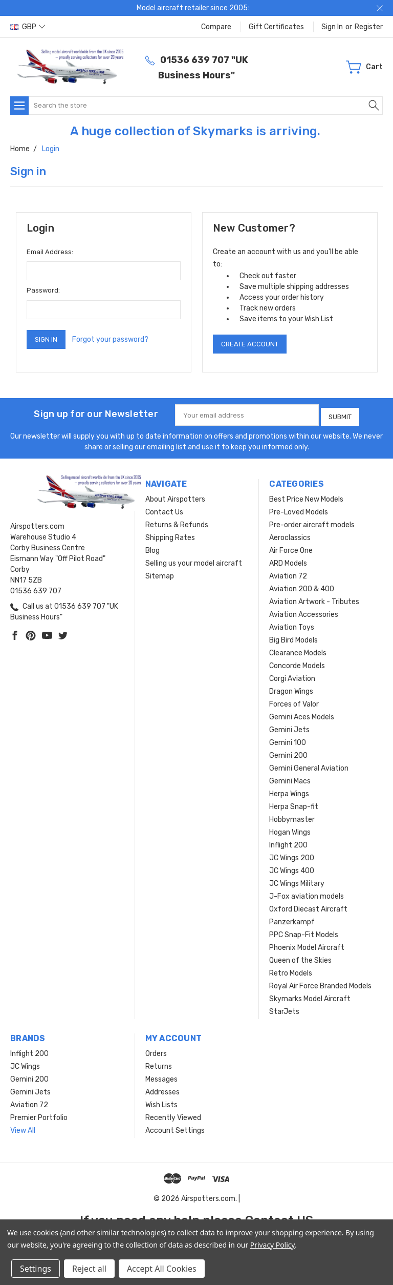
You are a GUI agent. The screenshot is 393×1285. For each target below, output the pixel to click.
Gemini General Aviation (308, 765)
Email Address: (50, 252)
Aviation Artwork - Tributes (314, 599)
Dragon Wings (291, 689)
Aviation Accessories (303, 612)
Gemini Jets (289, 727)
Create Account (249, 344)
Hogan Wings (290, 829)
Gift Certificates (276, 27)
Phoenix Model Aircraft (306, 945)
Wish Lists (161, 1102)
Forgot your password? (110, 339)
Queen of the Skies (300, 958)
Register (369, 27)
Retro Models (290, 970)
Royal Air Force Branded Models (320, 983)
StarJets (284, 1009)
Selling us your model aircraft (193, 560)
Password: (43, 290)
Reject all (89, 1268)
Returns (158, 1064)
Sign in (332, 27)
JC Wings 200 (291, 855)
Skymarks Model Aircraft (310, 996)
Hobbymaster (292, 817)
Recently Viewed (173, 1115)
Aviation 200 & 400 (301, 586)
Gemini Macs (290, 778)
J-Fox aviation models (306, 893)
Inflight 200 (288, 842)
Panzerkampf (292, 919)
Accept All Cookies (161, 1268)
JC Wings (25, 1064)
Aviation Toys (291, 624)
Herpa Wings (289, 791)
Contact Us (164, 509)
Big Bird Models (293, 637)
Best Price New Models (306, 496)
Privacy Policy (272, 1245)
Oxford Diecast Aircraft (308, 906)
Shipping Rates (170, 535)
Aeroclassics (290, 535)
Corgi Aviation (292, 676)
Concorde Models (297, 663)
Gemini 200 (288, 753)
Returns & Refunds (176, 522)
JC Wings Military (296, 881)
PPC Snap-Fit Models (303, 932)
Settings (35, 1268)
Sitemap (159, 573)
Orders (156, 1051)
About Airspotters (175, 496)
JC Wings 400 (291, 868)
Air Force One (291, 548)
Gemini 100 (287, 740)
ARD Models (288, 560)
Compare (216, 27)
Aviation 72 (288, 573)
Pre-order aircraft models (312, 522)
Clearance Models (297, 650)
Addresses (162, 1089)
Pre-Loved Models (298, 509)
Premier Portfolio (39, 1115)
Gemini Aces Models (301, 714)
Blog (152, 548)
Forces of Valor (294, 701)
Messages (161, 1076)
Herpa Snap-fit (293, 804)
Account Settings (175, 1128)
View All (22, 1128)
